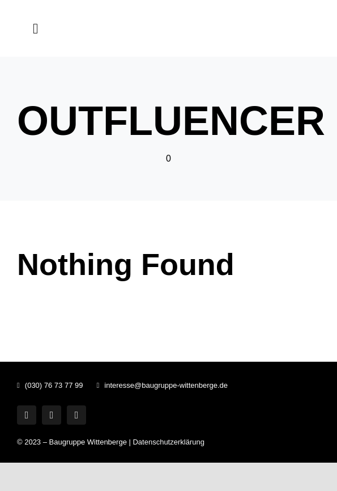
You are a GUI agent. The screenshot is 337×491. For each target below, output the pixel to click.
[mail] (51, 415)
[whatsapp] (26, 415)
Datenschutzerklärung (168, 442)
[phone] (76, 415)
